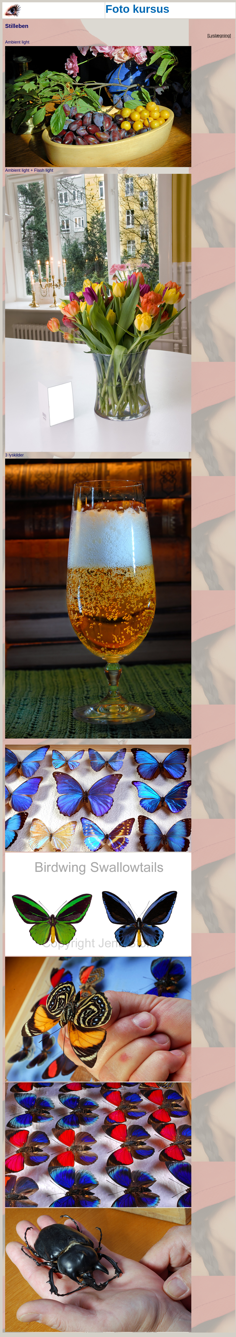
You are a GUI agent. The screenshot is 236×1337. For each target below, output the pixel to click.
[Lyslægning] (219, 35)
